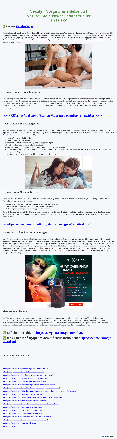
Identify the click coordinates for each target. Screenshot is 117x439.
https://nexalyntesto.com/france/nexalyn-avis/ (20, 423)
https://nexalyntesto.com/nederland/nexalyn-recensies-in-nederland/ (28, 417)
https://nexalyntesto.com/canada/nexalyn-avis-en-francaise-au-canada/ (29, 385)
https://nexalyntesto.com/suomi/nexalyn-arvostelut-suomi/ (24, 401)
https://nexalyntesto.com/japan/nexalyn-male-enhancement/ (25, 369)
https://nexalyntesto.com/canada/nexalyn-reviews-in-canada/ (25, 381)
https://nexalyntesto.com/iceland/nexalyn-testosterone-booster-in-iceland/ (30, 404)
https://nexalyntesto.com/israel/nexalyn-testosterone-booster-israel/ (28, 375)
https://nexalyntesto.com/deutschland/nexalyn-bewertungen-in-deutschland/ (31, 388)
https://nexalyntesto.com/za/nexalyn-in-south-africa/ (22, 394)
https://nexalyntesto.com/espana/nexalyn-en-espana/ (22, 407)
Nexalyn (13, 135)
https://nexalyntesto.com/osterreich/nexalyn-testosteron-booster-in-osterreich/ (32, 397)
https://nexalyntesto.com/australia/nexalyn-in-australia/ (23, 372)
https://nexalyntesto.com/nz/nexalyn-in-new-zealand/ (22, 413)
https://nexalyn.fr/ (9, 426)
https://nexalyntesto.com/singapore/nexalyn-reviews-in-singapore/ (27, 378)
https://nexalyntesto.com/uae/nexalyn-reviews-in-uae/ (23, 410)
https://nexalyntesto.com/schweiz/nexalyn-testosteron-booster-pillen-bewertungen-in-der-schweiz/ (40, 391)
